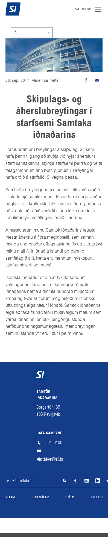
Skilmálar (41, 497)
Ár (16, 32)
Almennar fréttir (45, 80)
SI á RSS (64, 480)
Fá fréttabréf (22, 480)
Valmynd (99, 9)
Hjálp (69, 497)
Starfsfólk (53, 459)
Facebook (75, 480)
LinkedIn (97, 480)
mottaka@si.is (54, 451)
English (97, 497)
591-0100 (53, 442)
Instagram (86, 480)
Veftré (10, 497)
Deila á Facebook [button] (86, 80)
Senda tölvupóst (97, 80)
